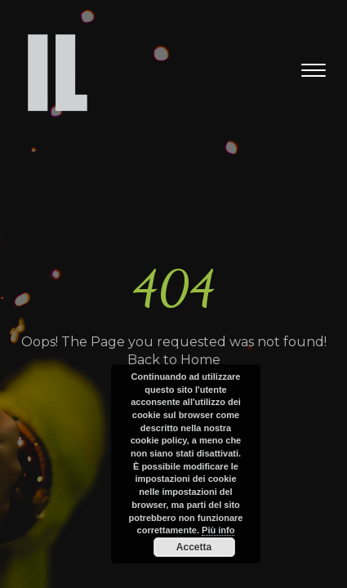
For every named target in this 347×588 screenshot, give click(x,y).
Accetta (193, 547)
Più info (218, 530)
